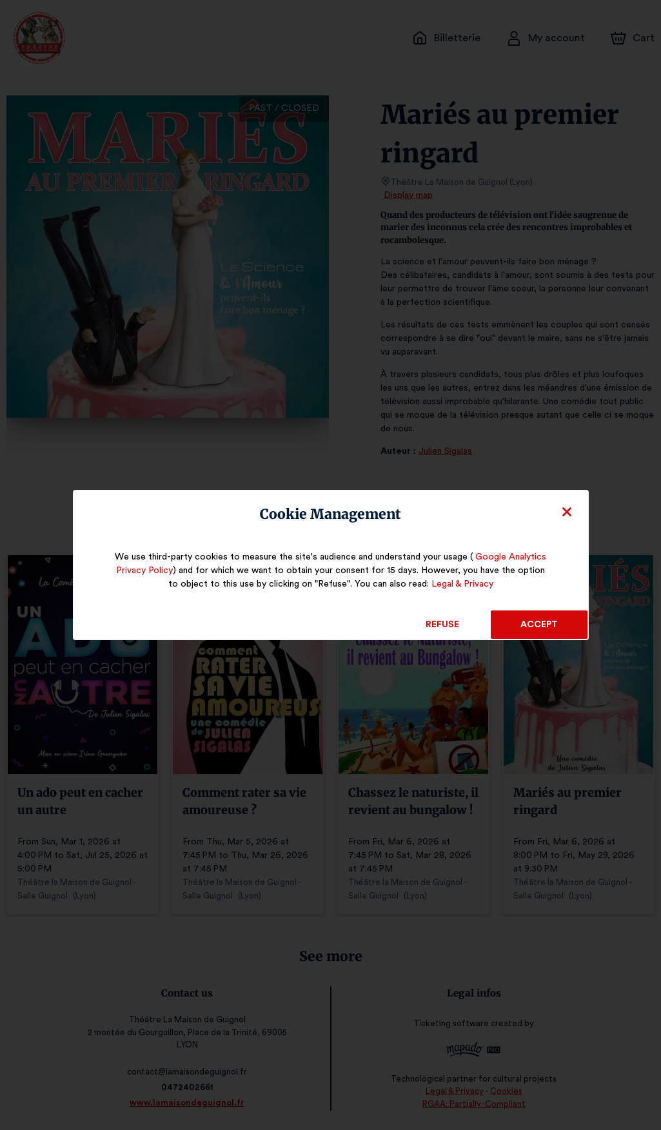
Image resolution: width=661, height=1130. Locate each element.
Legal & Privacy (452, 584)
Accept (539, 624)
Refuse (442, 624)
